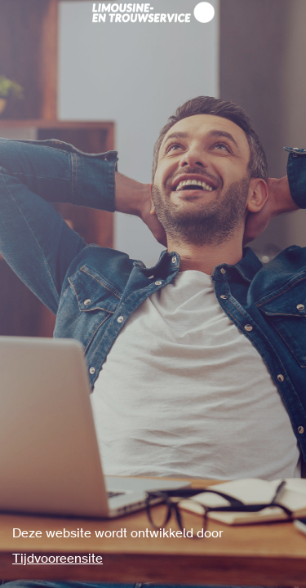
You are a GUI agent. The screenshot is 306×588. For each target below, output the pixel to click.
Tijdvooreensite (57, 559)
